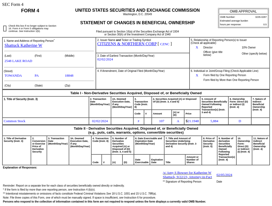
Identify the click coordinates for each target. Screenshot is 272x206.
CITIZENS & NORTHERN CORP (126, 44)
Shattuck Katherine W (23, 45)
